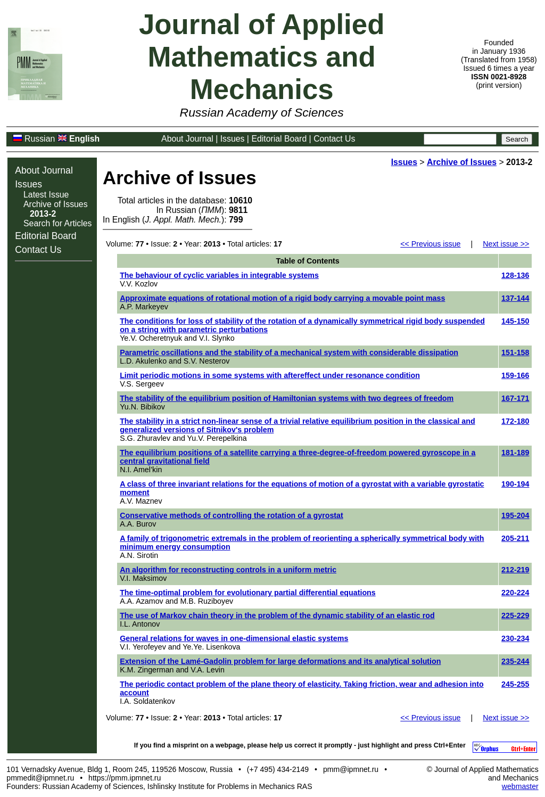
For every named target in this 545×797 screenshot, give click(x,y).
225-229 (515, 615)
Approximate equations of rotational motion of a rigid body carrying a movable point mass (282, 298)
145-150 (515, 321)
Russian (39, 138)
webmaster (520, 786)
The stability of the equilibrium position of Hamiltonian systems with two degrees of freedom (286, 398)
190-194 (515, 484)
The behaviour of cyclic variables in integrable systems (219, 275)
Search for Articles (57, 223)
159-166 (515, 375)
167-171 (515, 398)
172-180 (515, 421)
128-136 (515, 275)
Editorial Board (279, 138)
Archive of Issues (55, 204)
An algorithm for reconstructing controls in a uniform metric (228, 569)
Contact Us (334, 138)
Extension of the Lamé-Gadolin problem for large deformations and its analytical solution (280, 661)
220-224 (515, 592)
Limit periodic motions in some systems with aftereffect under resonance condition (270, 375)
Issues (232, 138)
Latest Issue (46, 194)
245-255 (515, 684)
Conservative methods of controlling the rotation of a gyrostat (231, 515)
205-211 (515, 538)
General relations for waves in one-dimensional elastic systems (234, 638)
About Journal (187, 138)
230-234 (515, 638)
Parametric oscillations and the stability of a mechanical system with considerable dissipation (289, 352)
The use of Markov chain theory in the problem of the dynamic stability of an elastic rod (277, 615)
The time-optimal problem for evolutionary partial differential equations (248, 592)
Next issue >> (506, 244)
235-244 (515, 661)
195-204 (515, 515)
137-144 (515, 298)
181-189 (515, 452)
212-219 (515, 569)
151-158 (515, 352)
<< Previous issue (430, 244)
